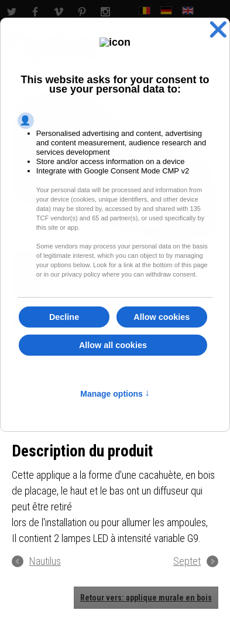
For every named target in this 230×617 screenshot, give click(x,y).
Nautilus (45, 561)
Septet (187, 561)
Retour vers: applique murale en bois (146, 597)
